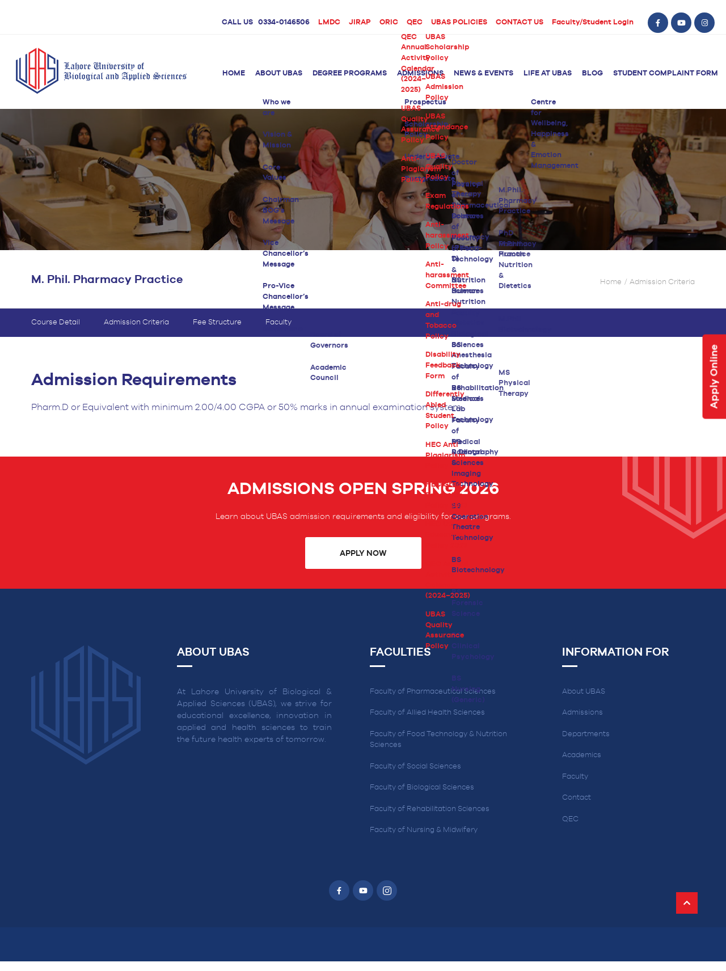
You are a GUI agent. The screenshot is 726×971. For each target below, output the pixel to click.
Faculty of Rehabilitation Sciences (429, 818)
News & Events (483, 73)
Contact (576, 808)
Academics (581, 765)
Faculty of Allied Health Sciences (427, 723)
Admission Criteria (136, 332)
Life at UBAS (548, 73)
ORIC (388, 22)
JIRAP (360, 22)
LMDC (329, 22)
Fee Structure (217, 332)
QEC (415, 22)
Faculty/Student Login (593, 22)
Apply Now (363, 563)
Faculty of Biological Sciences (422, 797)
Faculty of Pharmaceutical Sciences (433, 701)
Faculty (278, 332)
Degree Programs (350, 73)
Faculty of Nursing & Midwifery (424, 840)
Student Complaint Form (665, 73)
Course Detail (55, 332)
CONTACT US (519, 22)
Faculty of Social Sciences (415, 776)
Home (233, 73)
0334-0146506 (284, 22)
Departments (586, 744)
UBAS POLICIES (459, 22)
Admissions (420, 73)
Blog (592, 73)
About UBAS (278, 73)
